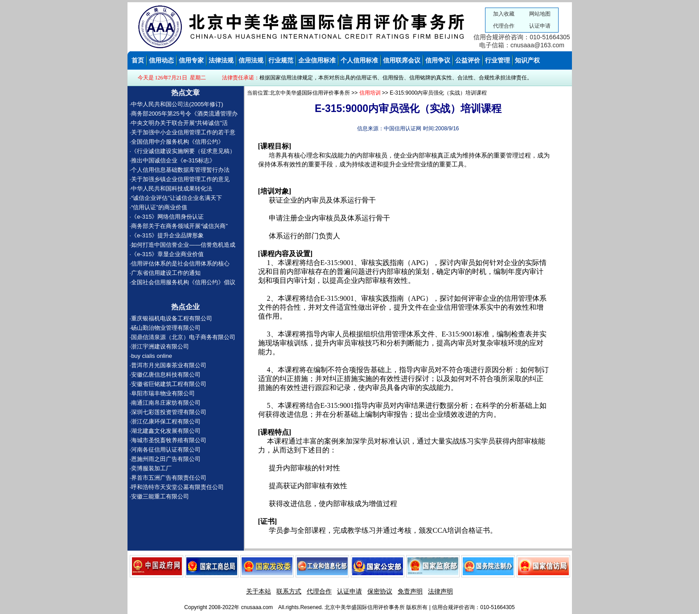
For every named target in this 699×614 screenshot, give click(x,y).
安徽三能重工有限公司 (160, 496)
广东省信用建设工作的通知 (166, 273)
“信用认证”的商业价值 (159, 207)
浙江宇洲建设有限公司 (160, 346)
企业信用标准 (317, 60)
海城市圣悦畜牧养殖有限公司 (168, 440)
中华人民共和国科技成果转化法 (172, 188)
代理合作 (503, 26)
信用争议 (437, 60)
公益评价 (467, 60)
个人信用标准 (359, 60)
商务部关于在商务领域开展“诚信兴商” (179, 226)
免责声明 (410, 591)
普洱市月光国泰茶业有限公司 (168, 365)
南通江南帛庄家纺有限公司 (166, 402)
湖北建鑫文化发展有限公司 (166, 430)
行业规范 (280, 60)
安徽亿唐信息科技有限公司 (166, 374)
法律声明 (440, 591)
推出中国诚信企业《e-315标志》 (173, 160)
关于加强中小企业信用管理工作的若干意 (183, 132)
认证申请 (540, 26)
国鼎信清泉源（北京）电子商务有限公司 (183, 337)
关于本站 (258, 591)
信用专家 (191, 60)
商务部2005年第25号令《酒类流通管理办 (184, 113)
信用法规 (250, 60)
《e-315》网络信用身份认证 (167, 216)
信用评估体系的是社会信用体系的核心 (181, 263)
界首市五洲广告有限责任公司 (168, 477)
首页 (138, 60)
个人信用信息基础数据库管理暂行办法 (180, 169)
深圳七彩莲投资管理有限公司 (168, 412)
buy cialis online (151, 356)
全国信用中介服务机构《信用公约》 (177, 141)
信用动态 (161, 60)
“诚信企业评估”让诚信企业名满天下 (176, 198)
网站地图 (540, 14)
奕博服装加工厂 (151, 468)
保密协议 (379, 591)
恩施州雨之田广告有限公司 (166, 459)
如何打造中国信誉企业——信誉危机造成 (183, 244)
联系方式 (288, 591)
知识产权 (527, 60)
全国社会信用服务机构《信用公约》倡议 (183, 282)
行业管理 (497, 60)
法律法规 (221, 60)
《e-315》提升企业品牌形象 (167, 235)
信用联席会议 (401, 60)
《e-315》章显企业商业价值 (167, 254)
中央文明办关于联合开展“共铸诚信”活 (179, 123)
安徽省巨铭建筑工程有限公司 (168, 384)
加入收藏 (503, 14)
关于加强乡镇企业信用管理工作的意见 (180, 179)
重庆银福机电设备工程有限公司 (171, 318)
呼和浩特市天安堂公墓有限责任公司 (177, 487)
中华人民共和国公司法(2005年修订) (177, 104)
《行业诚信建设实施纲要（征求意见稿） (183, 151)
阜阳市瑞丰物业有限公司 (163, 393)
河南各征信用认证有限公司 (166, 449)
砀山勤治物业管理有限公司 (166, 327)
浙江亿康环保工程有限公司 (166, 421)
